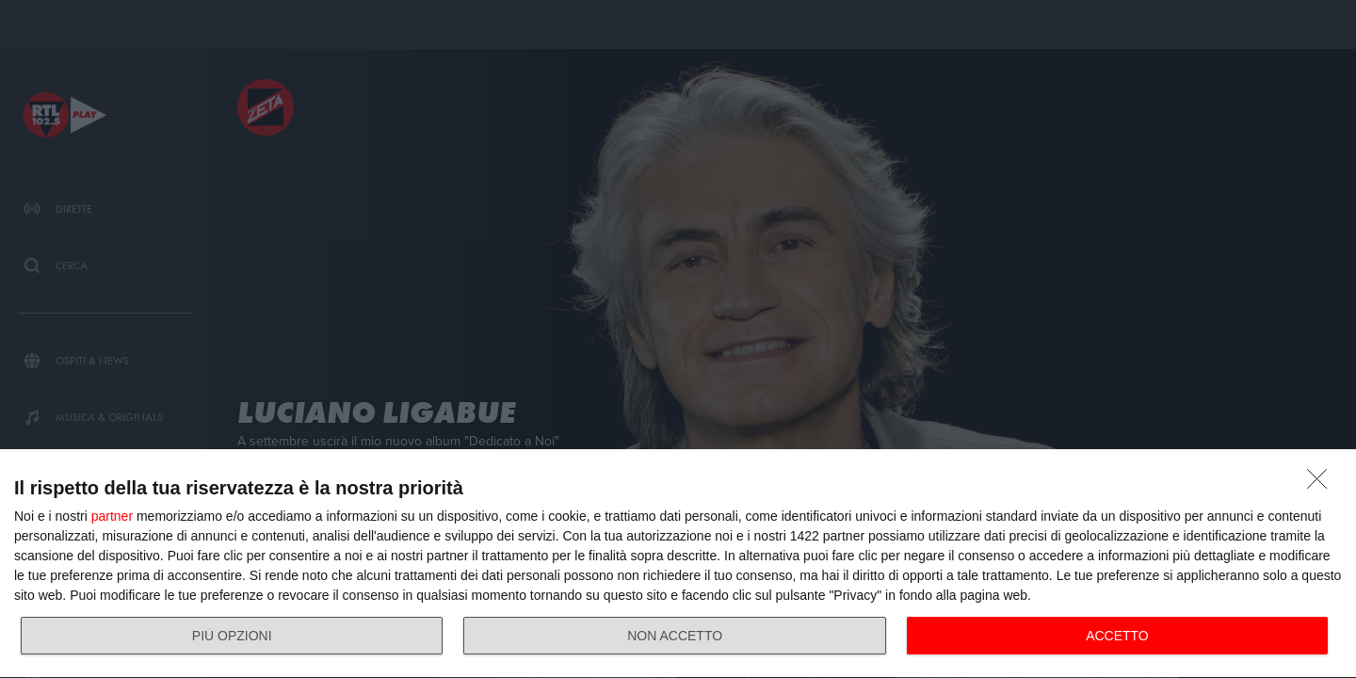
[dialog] (678, 564)
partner (112, 516)
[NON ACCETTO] (1322, 484)
